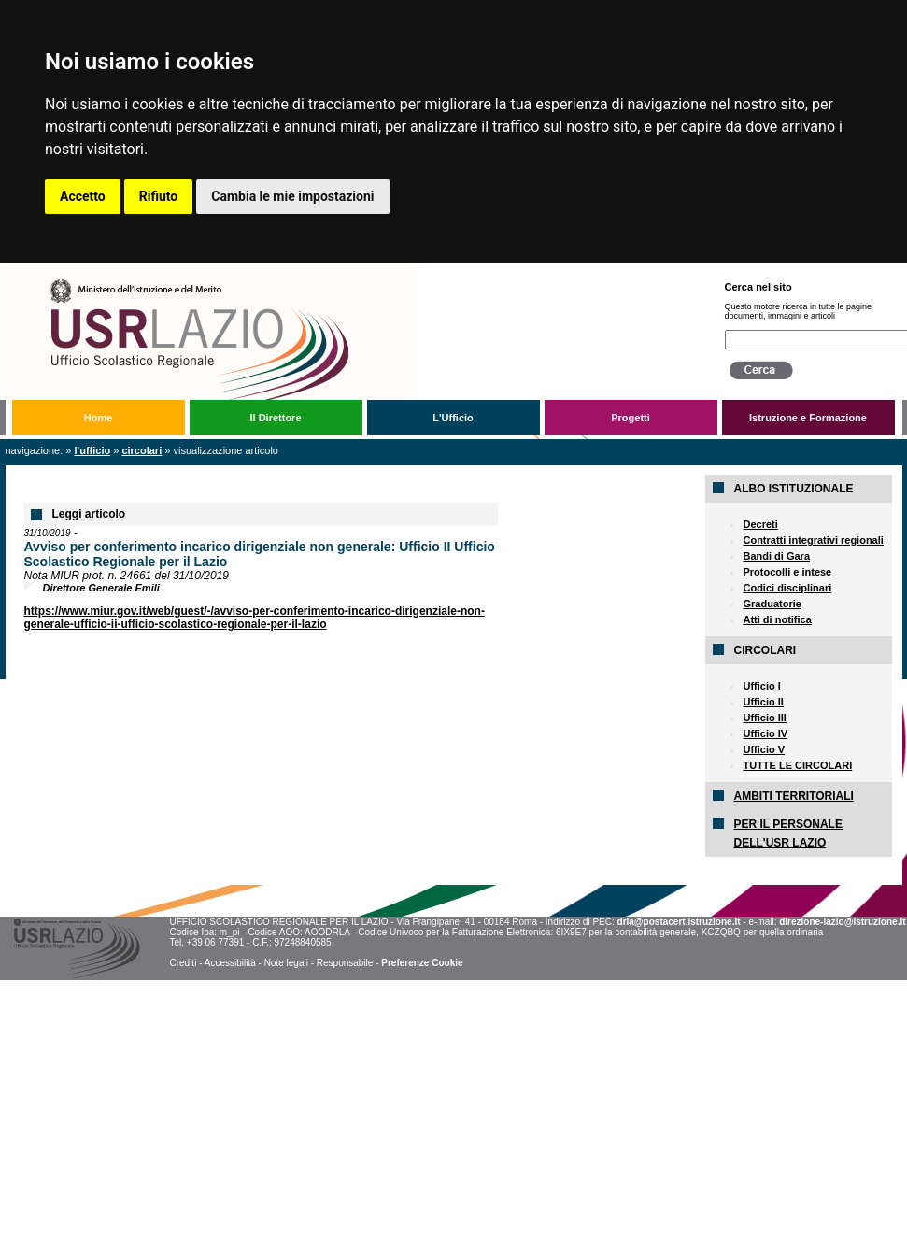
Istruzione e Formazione (808, 417)
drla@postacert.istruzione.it (679, 922)
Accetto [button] (83, 196)
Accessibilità (230, 963)
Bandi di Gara (776, 556)
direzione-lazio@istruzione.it (842, 922)
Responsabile (345, 963)
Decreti (760, 524)
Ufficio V (764, 749)
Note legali (286, 963)
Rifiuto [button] (158, 196)
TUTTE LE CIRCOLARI (797, 765)
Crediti (182, 963)
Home (98, 417)
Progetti (630, 417)
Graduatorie (772, 603)
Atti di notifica (777, 619)
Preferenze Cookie (421, 963)
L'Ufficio (453, 417)
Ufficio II (763, 701)
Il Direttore (275, 417)
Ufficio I (761, 685)
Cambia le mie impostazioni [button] (292, 196)
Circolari (141, 450)
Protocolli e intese (787, 571)
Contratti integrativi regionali (813, 540)
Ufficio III (764, 717)
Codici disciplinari (787, 587)
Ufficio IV (765, 733)
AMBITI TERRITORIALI (793, 796)
